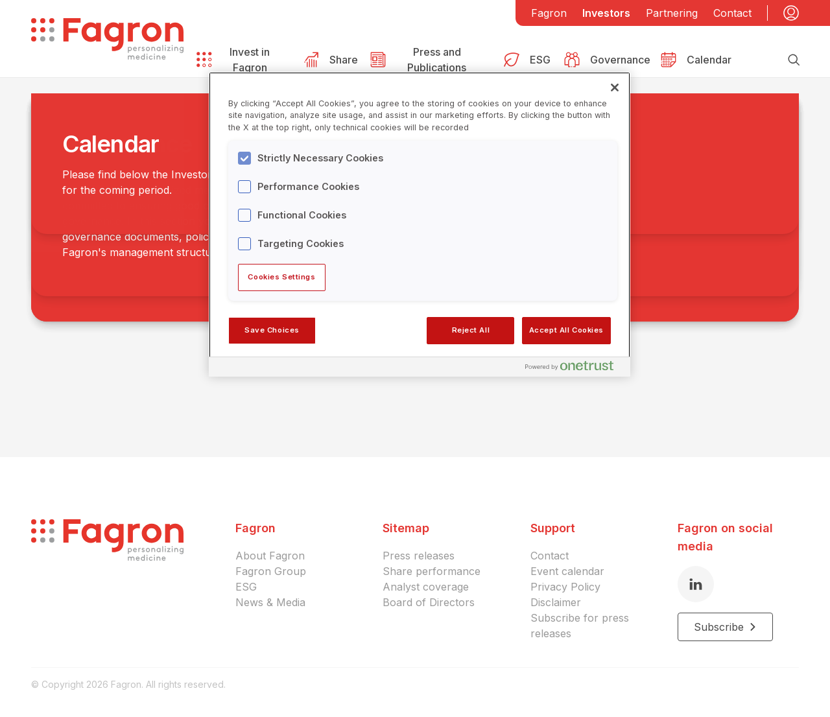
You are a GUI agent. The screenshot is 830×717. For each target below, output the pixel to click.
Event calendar (567, 571)
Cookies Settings (281, 276)
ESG (246, 586)
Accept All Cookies (566, 330)
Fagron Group (270, 571)
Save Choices (272, 330)
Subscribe (725, 626)
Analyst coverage (426, 586)
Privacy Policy (565, 586)
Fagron (549, 12)
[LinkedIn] (696, 584)
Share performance (431, 571)
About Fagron (270, 555)
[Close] (614, 87)
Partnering (672, 12)
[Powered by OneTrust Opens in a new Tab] (574, 368)
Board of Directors (429, 602)
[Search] (794, 60)
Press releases (419, 555)
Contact (732, 12)
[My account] (791, 13)
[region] (419, 224)
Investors (606, 12)
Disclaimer (555, 602)
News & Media (270, 602)
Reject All (471, 330)
